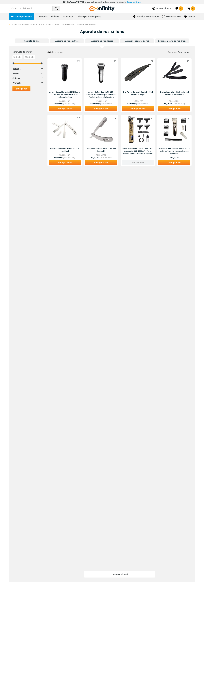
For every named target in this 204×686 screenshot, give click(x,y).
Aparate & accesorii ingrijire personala (59, 24)
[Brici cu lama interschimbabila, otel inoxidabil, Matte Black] (174, 85)
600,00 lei (30, 57)
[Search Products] (56, 8)
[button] (32, 41)
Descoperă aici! (134, 2)
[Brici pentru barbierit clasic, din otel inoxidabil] (101, 140)
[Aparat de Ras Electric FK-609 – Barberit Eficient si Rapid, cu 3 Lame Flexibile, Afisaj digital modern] (101, 85)
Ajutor (191, 16)
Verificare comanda (148, 16)
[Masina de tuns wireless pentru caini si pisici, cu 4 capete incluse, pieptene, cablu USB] (174, 140)
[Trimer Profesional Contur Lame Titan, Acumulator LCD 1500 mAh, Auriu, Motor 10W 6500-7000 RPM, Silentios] (138, 140)
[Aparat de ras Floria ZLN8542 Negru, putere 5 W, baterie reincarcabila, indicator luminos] (64, 85)
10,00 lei (17, 57)
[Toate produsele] (21, 16)
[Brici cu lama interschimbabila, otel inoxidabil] (64, 140)
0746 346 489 (173, 16)
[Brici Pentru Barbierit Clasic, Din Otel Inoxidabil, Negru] (138, 85)
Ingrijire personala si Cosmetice (27, 24)
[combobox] (39, 8)
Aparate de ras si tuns (86, 24)
